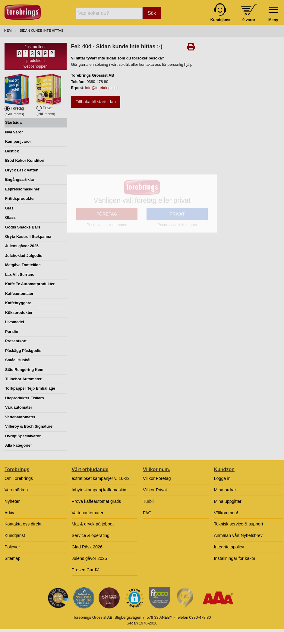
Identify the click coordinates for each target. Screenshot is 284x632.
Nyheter (12, 501)
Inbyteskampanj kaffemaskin (99, 489)
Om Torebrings (19, 478)
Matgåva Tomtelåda (23, 265)
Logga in (222, 478)
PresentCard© (85, 569)
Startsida (13, 122)
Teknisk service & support (238, 524)
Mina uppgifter (227, 501)
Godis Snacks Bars (22, 227)
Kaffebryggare (18, 303)
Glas (9, 208)
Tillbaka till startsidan (96, 101)
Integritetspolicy (229, 546)
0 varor (248, 20)
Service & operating (91, 535)
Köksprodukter (19, 312)
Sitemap (13, 558)
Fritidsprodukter (20, 198)
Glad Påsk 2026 (87, 546)
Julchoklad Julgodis (23, 255)
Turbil (148, 501)
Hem (7, 30)
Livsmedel (14, 322)
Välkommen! (226, 512)
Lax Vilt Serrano (19, 274)
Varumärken (16, 489)
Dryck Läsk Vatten (21, 170)
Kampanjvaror (18, 141)
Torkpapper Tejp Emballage (30, 388)
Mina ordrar (225, 489)
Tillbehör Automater (23, 379)
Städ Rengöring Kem (24, 369)
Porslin (11, 331)
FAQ (147, 512)
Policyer (12, 546)
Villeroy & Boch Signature (28, 426)
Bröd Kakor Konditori (24, 160)
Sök (152, 13)
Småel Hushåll (18, 360)
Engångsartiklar (19, 179)
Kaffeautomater (19, 293)
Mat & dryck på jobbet (93, 524)
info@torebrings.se (101, 87)
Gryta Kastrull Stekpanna (28, 236)
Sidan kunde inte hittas (42, 30)
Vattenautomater (20, 417)
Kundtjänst (15, 535)
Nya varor (14, 132)
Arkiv (9, 512)
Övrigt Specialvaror (23, 436)
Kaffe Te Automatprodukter (30, 284)
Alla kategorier (18, 445)
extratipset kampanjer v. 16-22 (101, 478)
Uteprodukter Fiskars (24, 398)
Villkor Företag (157, 478)
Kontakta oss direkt (23, 524)
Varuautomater (18, 407)
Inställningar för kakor (235, 558)
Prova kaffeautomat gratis (96, 501)
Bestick (12, 151)
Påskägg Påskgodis (23, 350)
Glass (10, 217)
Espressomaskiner (22, 189)
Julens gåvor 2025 (22, 246)
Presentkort (16, 341)
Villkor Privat (155, 489)
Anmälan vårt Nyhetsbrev (238, 535)
